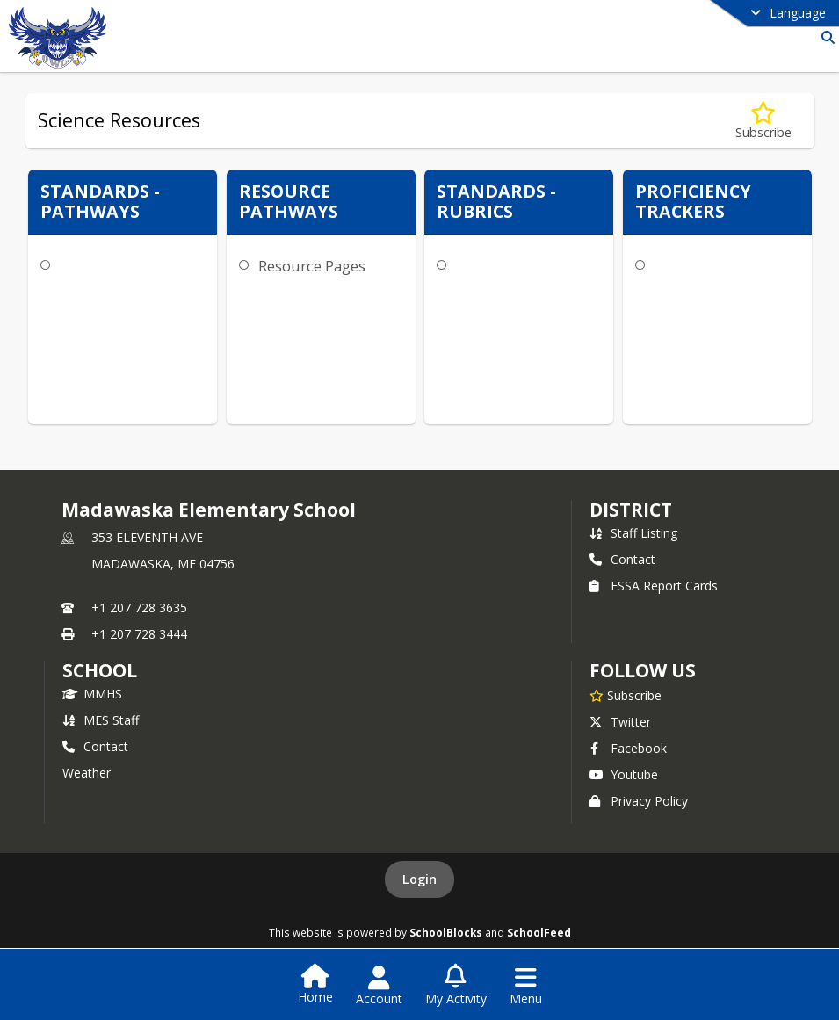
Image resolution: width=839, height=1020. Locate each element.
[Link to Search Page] (824, 37)
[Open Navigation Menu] (526, 986)
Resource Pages (311, 266)
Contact (622, 559)
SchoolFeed (539, 932)
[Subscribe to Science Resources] (763, 121)
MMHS (92, 693)
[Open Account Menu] (379, 986)
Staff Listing (633, 532)
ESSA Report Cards (653, 585)
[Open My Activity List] (456, 986)
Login (419, 879)
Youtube (623, 774)
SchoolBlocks (445, 932)
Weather (86, 772)
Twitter (620, 721)
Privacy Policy (638, 800)
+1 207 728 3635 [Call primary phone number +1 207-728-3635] (139, 607)
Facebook (628, 748)
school (99, 670)
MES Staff (100, 720)
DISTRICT (630, 509)
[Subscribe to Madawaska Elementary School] (625, 695)
